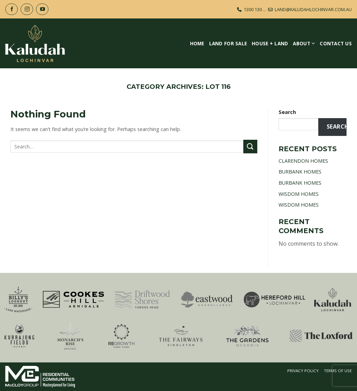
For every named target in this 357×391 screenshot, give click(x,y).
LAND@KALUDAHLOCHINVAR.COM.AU (313, 9)
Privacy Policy (303, 370)
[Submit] (250, 146)
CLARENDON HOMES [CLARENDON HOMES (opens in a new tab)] (303, 161)
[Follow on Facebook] (11, 9)
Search (287, 112)
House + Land (270, 43)
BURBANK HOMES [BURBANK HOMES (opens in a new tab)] (300, 171)
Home (197, 43)
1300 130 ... (255, 9)
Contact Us (336, 43)
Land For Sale (228, 43)
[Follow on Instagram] (27, 9)
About (304, 43)
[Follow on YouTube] (42, 9)
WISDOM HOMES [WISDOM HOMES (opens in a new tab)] (299, 194)
